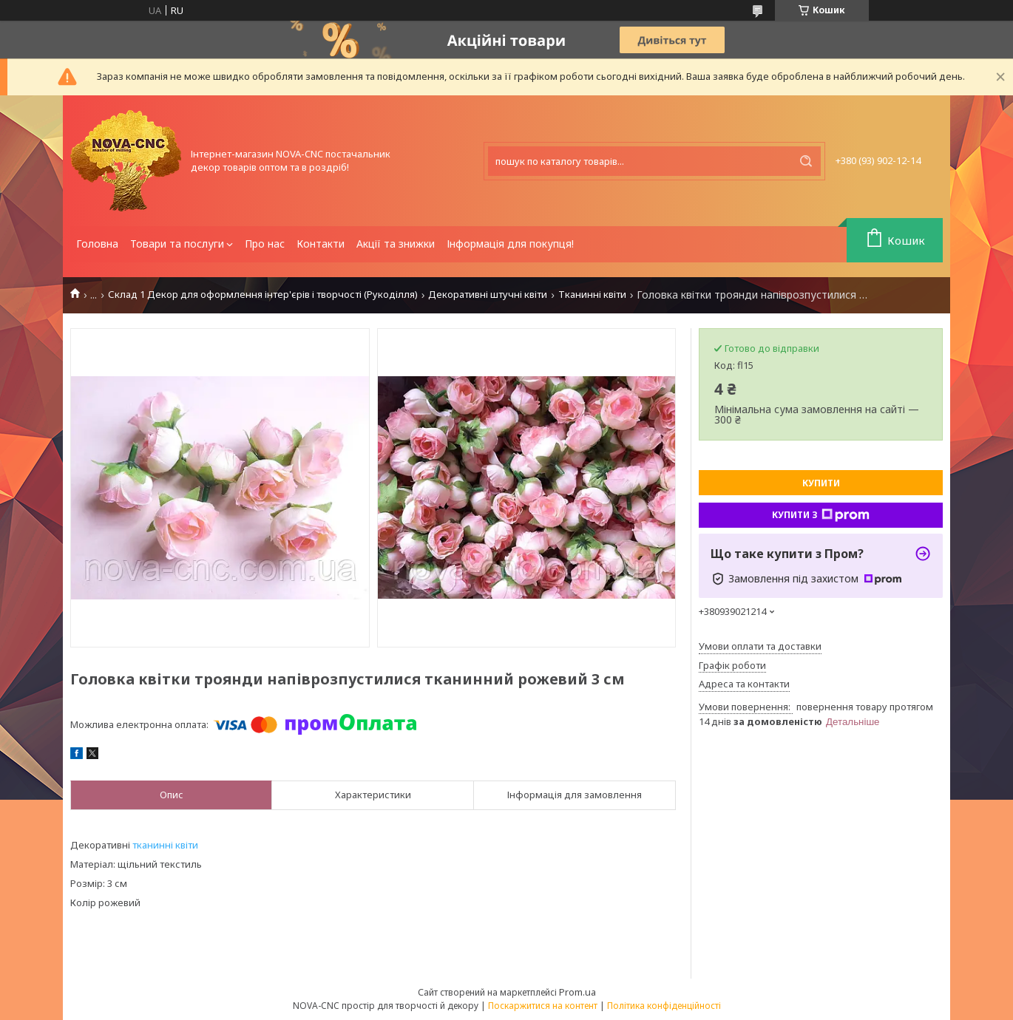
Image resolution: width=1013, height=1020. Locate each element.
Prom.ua (577, 992)
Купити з (821, 515)
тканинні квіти (165, 844)
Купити (821, 483)
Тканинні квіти (592, 294)
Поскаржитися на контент (542, 1005)
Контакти (321, 244)
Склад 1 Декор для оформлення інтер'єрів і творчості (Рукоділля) (263, 294)
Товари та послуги (177, 244)
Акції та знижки (395, 244)
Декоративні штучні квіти (487, 294)
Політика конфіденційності (664, 1005)
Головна (97, 244)
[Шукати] (806, 161)
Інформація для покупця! (510, 244)
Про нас (265, 244)
